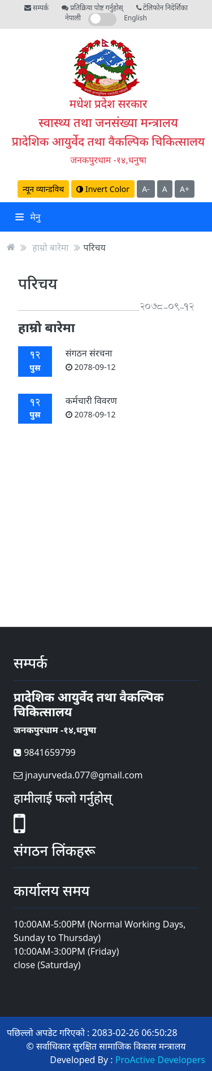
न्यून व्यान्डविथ (43, 189)
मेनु (28, 217)
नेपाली (73, 18)
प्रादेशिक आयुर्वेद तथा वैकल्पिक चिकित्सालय (108, 141)
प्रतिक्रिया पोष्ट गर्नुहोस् (92, 7)
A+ (184, 189)
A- (145, 189)
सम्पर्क (36, 7)
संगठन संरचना (91, 359)
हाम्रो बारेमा (50, 247)
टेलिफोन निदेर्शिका (162, 7)
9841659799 (45, 752)
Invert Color (102, 189)
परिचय (95, 247)
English (135, 18)
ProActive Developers (160, 1059)
